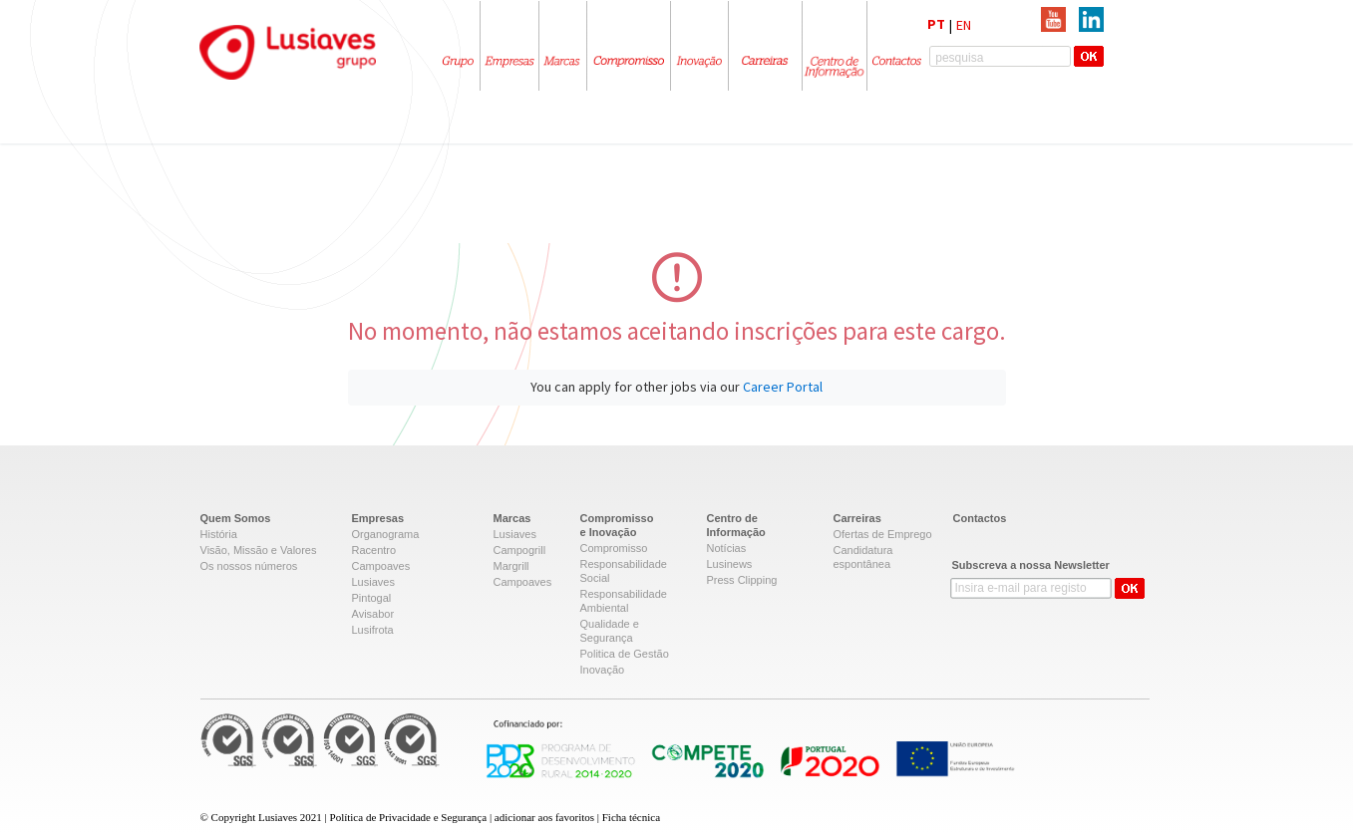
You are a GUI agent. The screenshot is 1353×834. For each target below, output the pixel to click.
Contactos (980, 518)
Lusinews (730, 564)
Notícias (727, 548)
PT (936, 24)
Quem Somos (235, 518)
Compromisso (614, 548)
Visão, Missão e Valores (258, 550)
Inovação (602, 670)
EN (963, 25)
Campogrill (520, 550)
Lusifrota (373, 630)
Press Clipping (742, 580)
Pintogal (372, 598)
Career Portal (783, 387)
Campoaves (381, 566)
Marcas (512, 518)
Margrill (511, 566)
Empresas (378, 518)
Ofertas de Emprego (883, 534)
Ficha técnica (631, 817)
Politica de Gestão (624, 654)
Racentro (374, 550)
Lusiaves (373, 582)
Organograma (386, 534)
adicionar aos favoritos (544, 817)
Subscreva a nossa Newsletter (1031, 565)
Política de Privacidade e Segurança (409, 817)
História (218, 534)
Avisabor (373, 614)
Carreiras (857, 518)
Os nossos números (249, 566)
